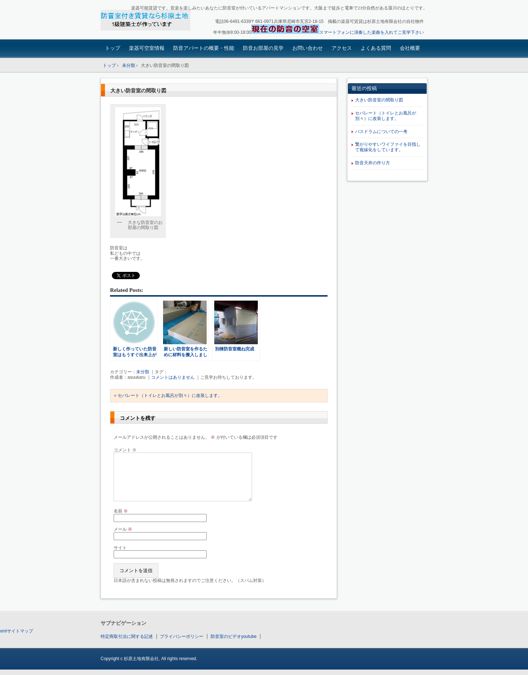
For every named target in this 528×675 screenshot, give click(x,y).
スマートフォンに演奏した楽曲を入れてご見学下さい (371, 32)
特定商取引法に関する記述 (127, 636)
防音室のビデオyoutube (234, 636)
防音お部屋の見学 (263, 48)
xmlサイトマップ (16, 631)
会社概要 (410, 48)
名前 (121, 511)
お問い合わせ (307, 48)
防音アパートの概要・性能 (203, 48)
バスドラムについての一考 (381, 131)
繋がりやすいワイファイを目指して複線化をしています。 (388, 147)
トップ (112, 48)
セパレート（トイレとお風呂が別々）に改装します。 (170, 395)
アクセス (342, 48)
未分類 (142, 371)
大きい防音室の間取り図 (138, 90)
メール (123, 529)
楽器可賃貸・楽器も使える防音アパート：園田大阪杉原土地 (152, 20)
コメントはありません (173, 377)
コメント (125, 450)
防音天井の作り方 (372, 162)
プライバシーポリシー (181, 636)
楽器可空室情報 (147, 48)
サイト (120, 547)
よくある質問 (376, 48)
